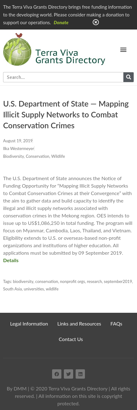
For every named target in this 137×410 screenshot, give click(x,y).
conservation (46, 281)
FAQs (116, 323)
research (94, 281)
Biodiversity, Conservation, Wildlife (34, 156)
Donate (61, 22)
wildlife (52, 288)
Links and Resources (79, 323)
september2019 (118, 281)
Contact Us (71, 339)
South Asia (12, 288)
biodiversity (23, 281)
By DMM (17, 388)
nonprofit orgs (72, 281)
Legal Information (29, 323)
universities (34, 288)
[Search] (128, 77)
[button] (123, 49)
